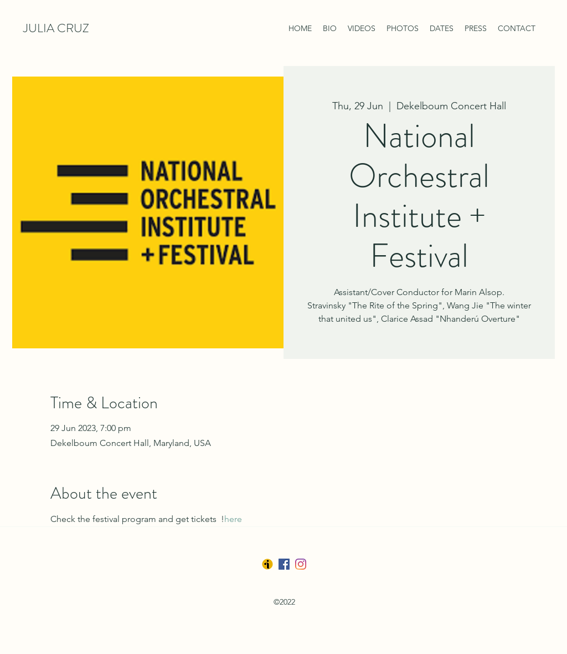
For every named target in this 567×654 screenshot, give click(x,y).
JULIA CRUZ (56, 28)
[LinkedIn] (300, 564)
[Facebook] (284, 564)
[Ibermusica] (267, 564)
